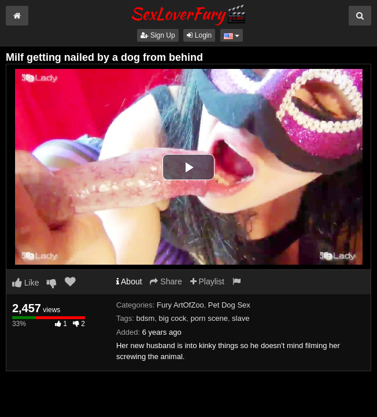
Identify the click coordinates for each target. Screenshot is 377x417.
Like (25, 282)
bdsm (145, 318)
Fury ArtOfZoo (180, 305)
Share (166, 281)
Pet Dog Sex (229, 305)
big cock (173, 318)
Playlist (207, 281)
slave (240, 318)
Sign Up (158, 35)
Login (199, 35)
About (129, 281)
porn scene (209, 318)
